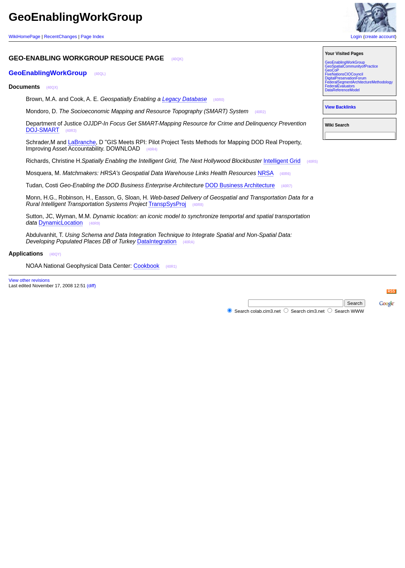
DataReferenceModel (342, 90)
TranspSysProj (167, 204)
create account (380, 36)
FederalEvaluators (340, 86)
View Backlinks (340, 107)
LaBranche (82, 142)
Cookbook (146, 266)
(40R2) (260, 112)
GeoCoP (332, 70)
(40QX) (52, 88)
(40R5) (312, 162)
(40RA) (188, 242)
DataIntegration (156, 241)
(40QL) (100, 74)
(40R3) (71, 131)
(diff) (91, 285)
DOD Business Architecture (240, 185)
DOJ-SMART (42, 130)
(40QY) (55, 254)
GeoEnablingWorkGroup (48, 73)
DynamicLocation (61, 223)
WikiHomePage (24, 36)
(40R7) (286, 186)
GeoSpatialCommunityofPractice (351, 66)
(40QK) (177, 59)
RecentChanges (60, 36)
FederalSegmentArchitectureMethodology (359, 82)
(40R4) (152, 149)
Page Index (92, 36)
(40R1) (171, 267)
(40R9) (94, 223)
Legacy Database (184, 99)
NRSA (266, 173)
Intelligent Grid (282, 161)
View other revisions (29, 280)
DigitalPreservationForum (345, 78)
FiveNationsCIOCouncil (344, 74)
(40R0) (218, 100)
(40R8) (198, 205)
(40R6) (285, 174)
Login (356, 36)
